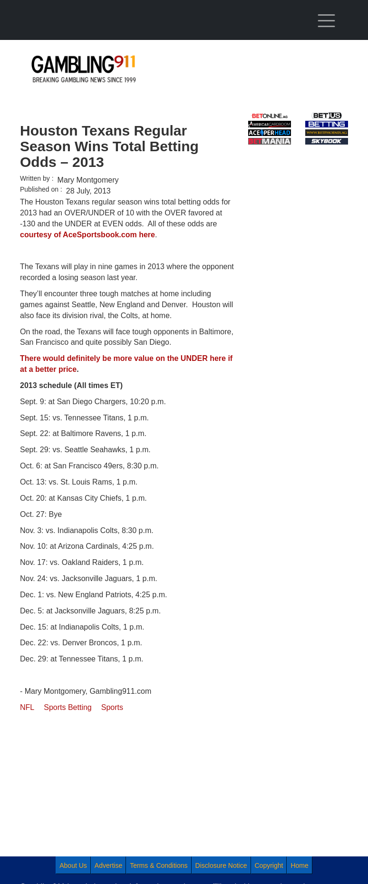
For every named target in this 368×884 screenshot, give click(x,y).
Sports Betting (68, 707)
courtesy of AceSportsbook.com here (87, 235)
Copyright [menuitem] (269, 865)
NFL (27, 707)
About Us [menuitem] (73, 865)
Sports (112, 707)
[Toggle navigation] (326, 21)
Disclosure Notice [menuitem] (221, 865)
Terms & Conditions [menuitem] (158, 865)
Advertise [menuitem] (108, 865)
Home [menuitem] (299, 865)
